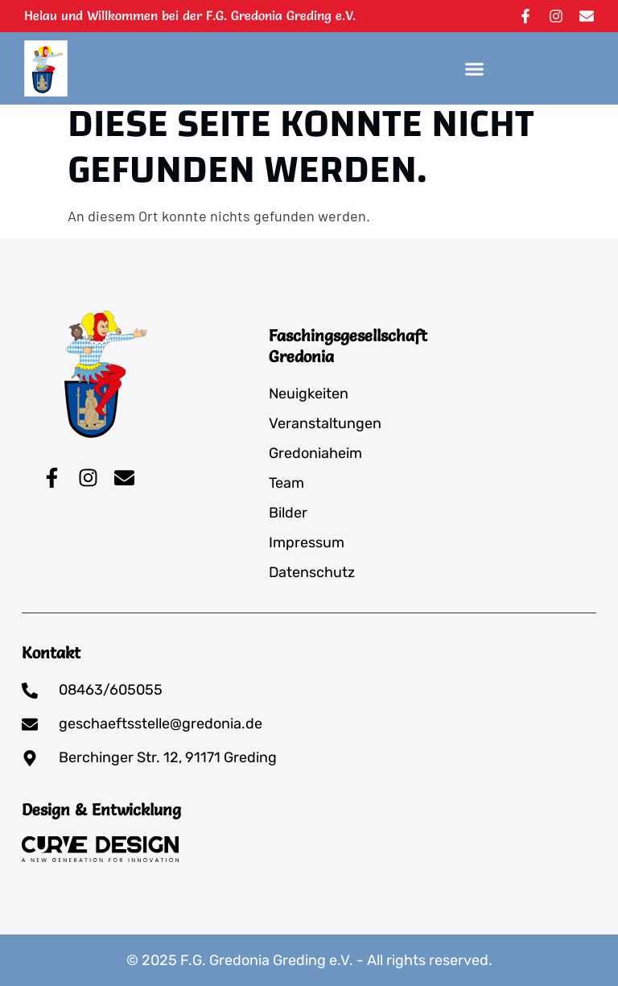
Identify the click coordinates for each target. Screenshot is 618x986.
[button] (474, 68)
